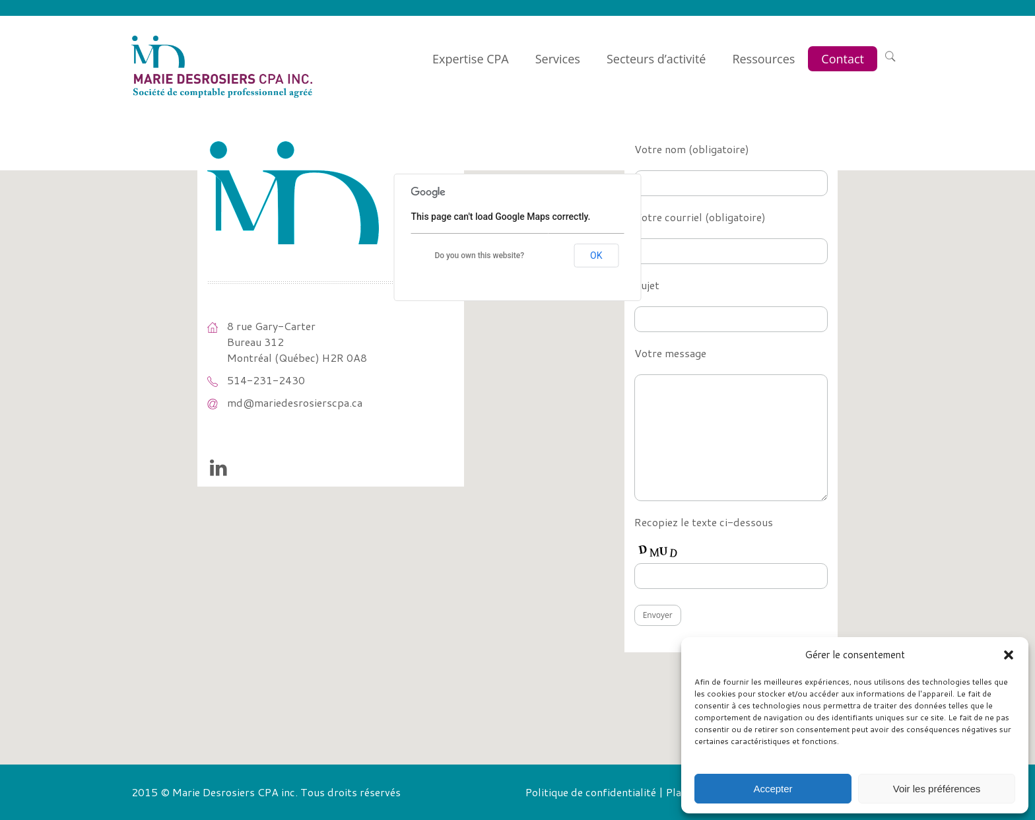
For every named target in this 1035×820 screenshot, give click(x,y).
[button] (1008, 655)
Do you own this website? (479, 255)
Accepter (772, 788)
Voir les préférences (937, 788)
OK (596, 255)
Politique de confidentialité (590, 792)
